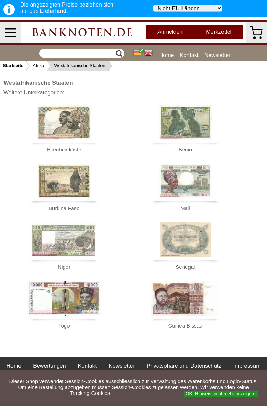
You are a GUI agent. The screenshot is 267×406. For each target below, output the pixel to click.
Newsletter (217, 55)
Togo (64, 326)
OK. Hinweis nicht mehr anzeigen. (221, 393)
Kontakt (189, 55)
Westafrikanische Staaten (79, 65)
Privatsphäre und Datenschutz (184, 366)
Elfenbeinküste (64, 149)
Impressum (246, 366)
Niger (64, 267)
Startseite (13, 65)
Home (166, 55)
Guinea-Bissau (185, 326)
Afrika (38, 65)
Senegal (185, 267)
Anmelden (170, 32)
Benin (185, 149)
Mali (185, 208)
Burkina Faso (64, 208)
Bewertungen (49, 366)
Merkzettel (219, 32)
